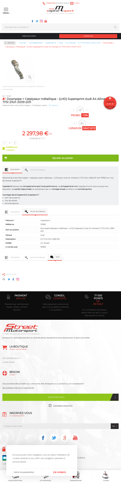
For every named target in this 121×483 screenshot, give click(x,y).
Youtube (45, 21)
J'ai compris (59, 472)
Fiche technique (37, 170)
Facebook (32, 21)
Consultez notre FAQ (62, 405)
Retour (11, 43)
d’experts (59, 298)
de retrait (98, 303)
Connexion (88, 36)
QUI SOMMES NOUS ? (11, 358)
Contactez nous (56, 397)
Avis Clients (105, 467)
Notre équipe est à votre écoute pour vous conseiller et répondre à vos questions (55, 307)
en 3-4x (20, 298)
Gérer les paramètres (24, 472)
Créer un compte (29, 36)
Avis (57, 257)
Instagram (41, 21)
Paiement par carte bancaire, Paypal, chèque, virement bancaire (17, 307)
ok (113, 426)
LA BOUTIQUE (8, 362)
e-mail (77, 3)
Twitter (37, 21)
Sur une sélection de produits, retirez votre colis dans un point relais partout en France (94, 313)
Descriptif (15, 169)
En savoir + (54, 105)
